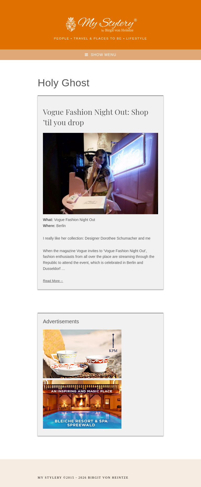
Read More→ (53, 281)
